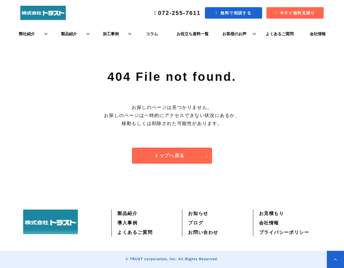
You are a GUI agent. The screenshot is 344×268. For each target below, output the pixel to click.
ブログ (195, 222)
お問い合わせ (203, 232)
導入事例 (127, 222)
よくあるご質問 (280, 34)
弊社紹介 (27, 34)
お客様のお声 (234, 34)
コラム (152, 34)
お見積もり (271, 213)
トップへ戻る (169, 155)
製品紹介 (69, 34)
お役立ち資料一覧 (193, 34)
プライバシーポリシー (284, 232)
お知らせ (198, 213)
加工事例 (111, 34)
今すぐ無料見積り (297, 13)
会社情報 (318, 34)
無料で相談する (235, 13)
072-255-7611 (179, 13)
